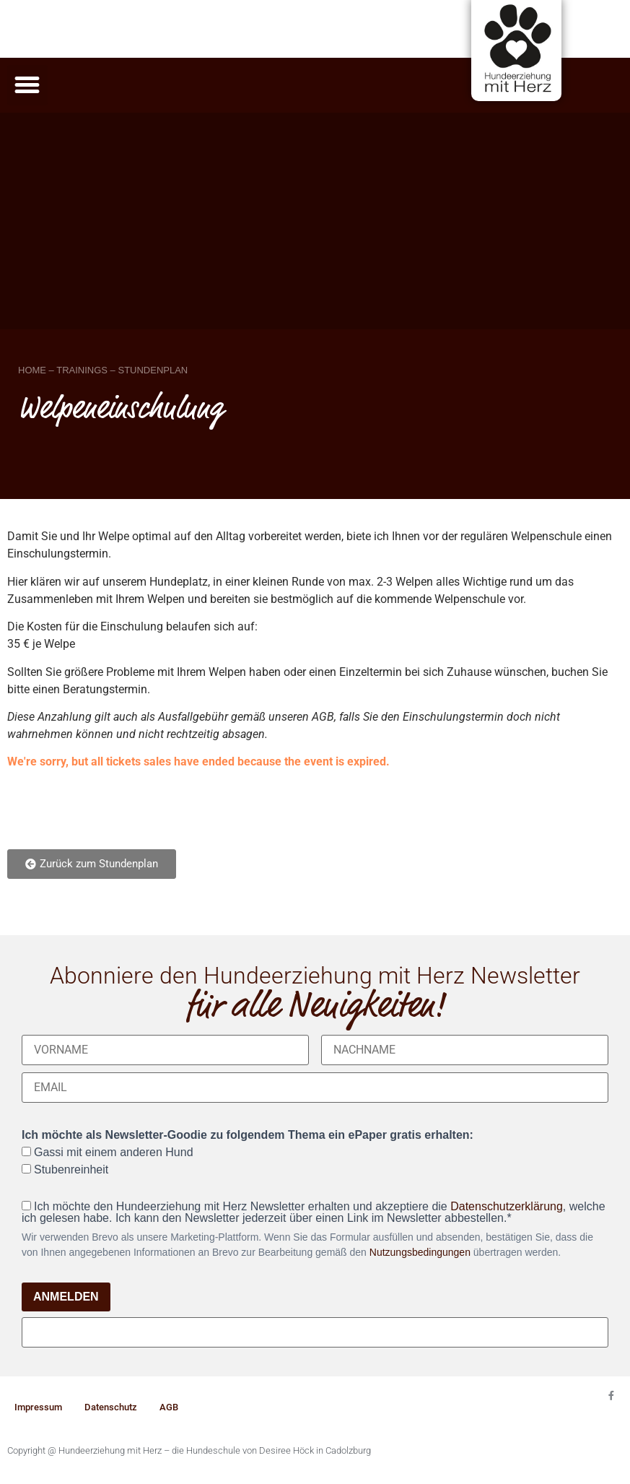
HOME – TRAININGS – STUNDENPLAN (103, 370)
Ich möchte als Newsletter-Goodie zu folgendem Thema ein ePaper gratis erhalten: (247, 1135)
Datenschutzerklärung (506, 1206)
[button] (27, 85)
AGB (168, 1407)
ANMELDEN (66, 1296)
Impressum (38, 1407)
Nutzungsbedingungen (420, 1252)
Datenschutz (110, 1407)
